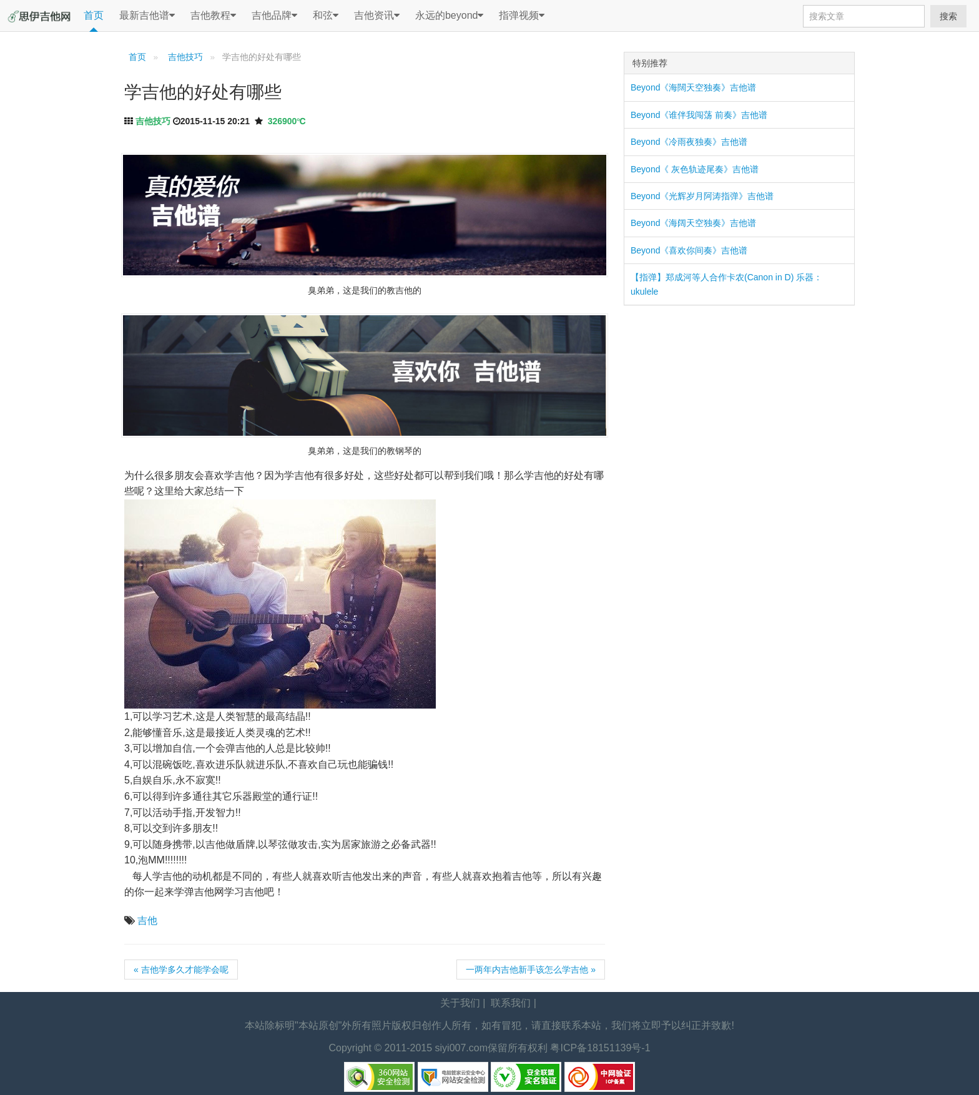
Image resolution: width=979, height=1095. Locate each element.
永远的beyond (449, 15)
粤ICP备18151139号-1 (600, 1048)
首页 (94, 15)
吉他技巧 (184, 57)
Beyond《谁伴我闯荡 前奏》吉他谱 (699, 115)
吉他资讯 (377, 15)
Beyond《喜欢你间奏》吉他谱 (689, 250)
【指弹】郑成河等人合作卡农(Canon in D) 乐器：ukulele (726, 284)
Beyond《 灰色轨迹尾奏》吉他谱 (695, 169)
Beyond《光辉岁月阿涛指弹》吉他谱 (702, 196)
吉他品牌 (274, 15)
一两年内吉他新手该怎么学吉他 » (531, 970)
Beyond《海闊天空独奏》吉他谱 (693, 87)
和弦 (325, 15)
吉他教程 (213, 15)
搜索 (948, 16)
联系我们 (511, 1003)
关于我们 (460, 1003)
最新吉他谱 (147, 15)
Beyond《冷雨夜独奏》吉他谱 (689, 142)
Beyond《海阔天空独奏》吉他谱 (693, 223)
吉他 (147, 920)
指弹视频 (521, 15)
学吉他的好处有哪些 (203, 92)
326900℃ (287, 121)
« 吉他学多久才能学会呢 (181, 970)
